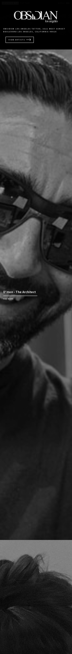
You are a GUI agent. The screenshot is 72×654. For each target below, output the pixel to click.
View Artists (17, 40)
